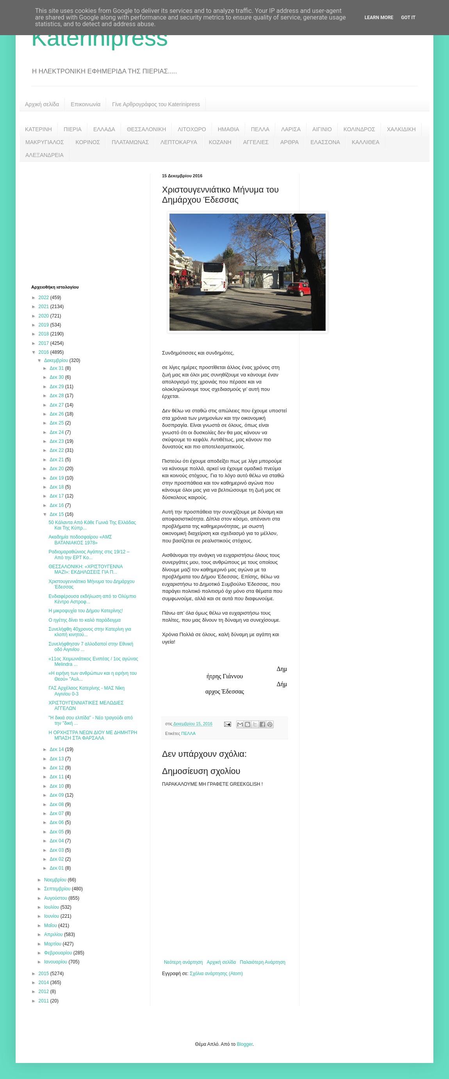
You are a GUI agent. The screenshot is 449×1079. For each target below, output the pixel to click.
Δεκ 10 (57, 786)
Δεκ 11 (57, 776)
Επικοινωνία (85, 104)
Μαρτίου (53, 944)
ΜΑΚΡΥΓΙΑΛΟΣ (44, 142)
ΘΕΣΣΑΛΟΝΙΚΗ (146, 129)
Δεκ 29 (57, 386)
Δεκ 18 (57, 487)
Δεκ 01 (57, 868)
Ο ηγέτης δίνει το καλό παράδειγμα (84, 620)
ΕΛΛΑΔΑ (104, 129)
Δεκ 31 (57, 368)
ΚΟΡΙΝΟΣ (88, 142)
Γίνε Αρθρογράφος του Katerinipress (156, 104)
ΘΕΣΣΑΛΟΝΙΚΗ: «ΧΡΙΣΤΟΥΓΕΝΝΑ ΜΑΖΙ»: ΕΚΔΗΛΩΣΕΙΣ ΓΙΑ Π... (85, 569)
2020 (44, 316)
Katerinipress (99, 38)
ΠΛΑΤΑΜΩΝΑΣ (130, 142)
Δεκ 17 (57, 496)
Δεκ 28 (57, 395)
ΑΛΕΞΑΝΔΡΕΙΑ (44, 155)
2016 (44, 352)
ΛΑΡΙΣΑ (291, 129)
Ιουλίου (52, 907)
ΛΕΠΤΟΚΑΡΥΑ (178, 142)
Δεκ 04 (57, 841)
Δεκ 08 (57, 804)
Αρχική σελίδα (42, 104)
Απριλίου (54, 934)
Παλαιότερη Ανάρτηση (262, 962)
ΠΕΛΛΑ (260, 129)
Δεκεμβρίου (56, 360)
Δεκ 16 (57, 505)
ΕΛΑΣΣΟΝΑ (325, 142)
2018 (44, 334)
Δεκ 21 (57, 459)
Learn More (379, 17)
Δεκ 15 (57, 514)
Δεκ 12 (57, 767)
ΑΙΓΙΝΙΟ (322, 129)
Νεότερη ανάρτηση (183, 962)
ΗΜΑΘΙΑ (228, 129)
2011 (44, 1001)
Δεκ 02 (57, 859)
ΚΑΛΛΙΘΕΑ (366, 142)
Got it (408, 17)
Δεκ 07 (57, 813)
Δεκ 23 (57, 441)
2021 (44, 306)
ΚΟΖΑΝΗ (220, 142)
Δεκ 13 (57, 759)
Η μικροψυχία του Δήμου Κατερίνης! (85, 611)
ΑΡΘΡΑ (289, 142)
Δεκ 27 (57, 405)
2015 (44, 973)
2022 (44, 297)
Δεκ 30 (57, 377)
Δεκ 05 (57, 832)
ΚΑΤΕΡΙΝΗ (38, 129)
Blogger (245, 1044)
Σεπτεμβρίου (58, 889)
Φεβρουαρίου (58, 953)
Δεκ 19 (57, 478)
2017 (44, 343)
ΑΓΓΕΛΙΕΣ (256, 142)
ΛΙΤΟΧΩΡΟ (192, 129)
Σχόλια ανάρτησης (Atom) (216, 973)
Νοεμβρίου (56, 880)
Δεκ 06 (57, 822)
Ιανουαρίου (56, 962)
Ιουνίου (52, 916)
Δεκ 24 (57, 432)
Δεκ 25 (57, 423)
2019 (44, 325)
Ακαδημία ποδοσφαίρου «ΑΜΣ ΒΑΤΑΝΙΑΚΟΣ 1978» (80, 539)
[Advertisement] (89, 222)
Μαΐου (51, 925)
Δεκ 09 (57, 795)
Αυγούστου (56, 898)
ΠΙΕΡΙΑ (73, 129)
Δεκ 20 (57, 468)
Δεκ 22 (57, 450)
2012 (44, 991)
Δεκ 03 (57, 850)
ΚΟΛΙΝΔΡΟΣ (359, 129)
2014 (44, 982)
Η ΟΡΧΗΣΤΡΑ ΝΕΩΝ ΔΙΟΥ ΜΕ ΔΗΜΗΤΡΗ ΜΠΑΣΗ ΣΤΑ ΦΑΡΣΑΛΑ (92, 735)
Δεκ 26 (57, 414)
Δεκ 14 (57, 749)
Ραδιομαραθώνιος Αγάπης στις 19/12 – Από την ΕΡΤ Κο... (88, 554)
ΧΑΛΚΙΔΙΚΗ (401, 129)
